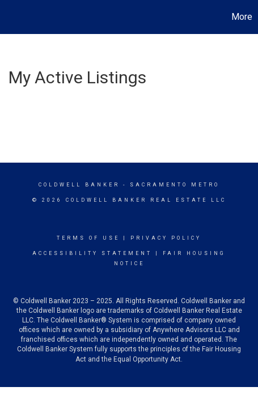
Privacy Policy (165, 238)
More (241, 16)
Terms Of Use (88, 238)
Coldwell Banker (79, 185)
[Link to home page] (10, 17)
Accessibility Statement (92, 253)
